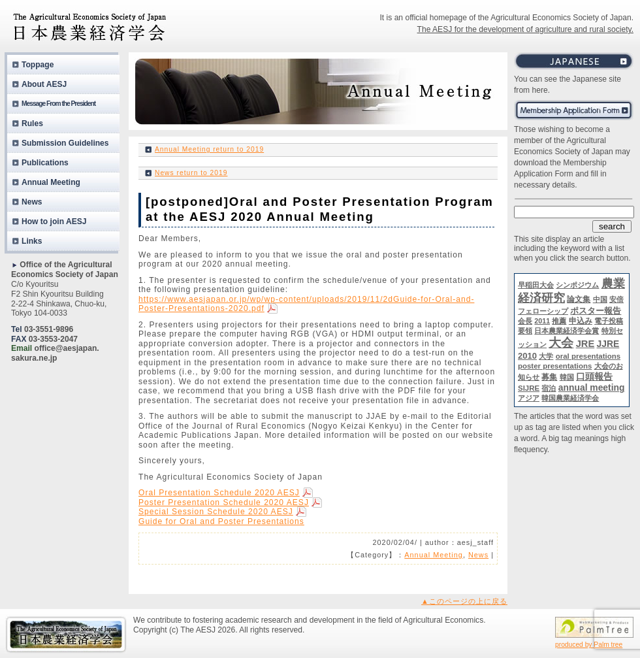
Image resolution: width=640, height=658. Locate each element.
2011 (542, 321)
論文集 (578, 299)
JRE (585, 343)
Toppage (38, 64)
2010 (527, 356)
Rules (32, 123)
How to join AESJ (54, 221)
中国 (600, 299)
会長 (525, 321)
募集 (549, 377)
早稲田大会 (536, 285)
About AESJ (44, 84)
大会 (561, 343)
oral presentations (588, 356)
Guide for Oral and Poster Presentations (221, 521)
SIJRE (528, 388)
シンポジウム (577, 285)
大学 (546, 356)
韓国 (567, 377)
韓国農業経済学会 (570, 398)
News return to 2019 (191, 172)
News (478, 555)
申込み (580, 320)
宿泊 (548, 388)
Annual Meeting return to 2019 (209, 149)
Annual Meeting (433, 555)
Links (32, 241)
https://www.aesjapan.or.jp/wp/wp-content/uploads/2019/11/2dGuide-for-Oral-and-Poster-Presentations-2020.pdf (306, 304)
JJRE (608, 343)
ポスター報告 (595, 311)
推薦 (559, 321)
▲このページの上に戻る (464, 601)
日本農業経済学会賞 (566, 331)
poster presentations (555, 366)
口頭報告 (594, 376)
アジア (528, 398)
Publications (45, 162)
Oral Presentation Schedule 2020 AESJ (219, 492)
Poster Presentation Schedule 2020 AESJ (223, 502)
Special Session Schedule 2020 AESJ (215, 511)
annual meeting (591, 387)
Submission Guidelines (65, 143)
